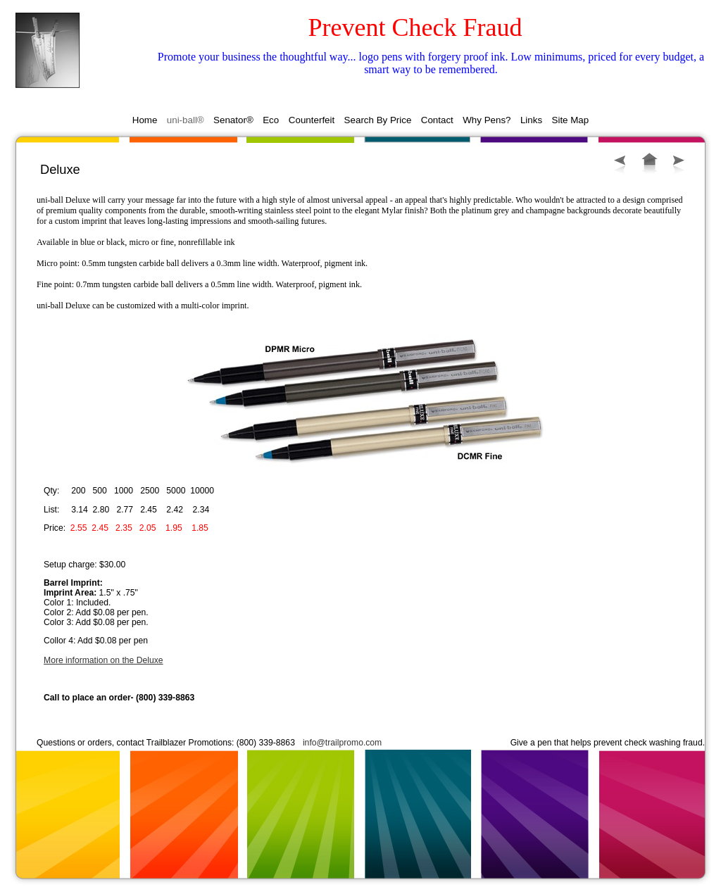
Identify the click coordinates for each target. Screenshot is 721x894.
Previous (620, 164)
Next (678, 164)
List (649, 163)
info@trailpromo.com (342, 743)
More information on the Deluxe (103, 660)
